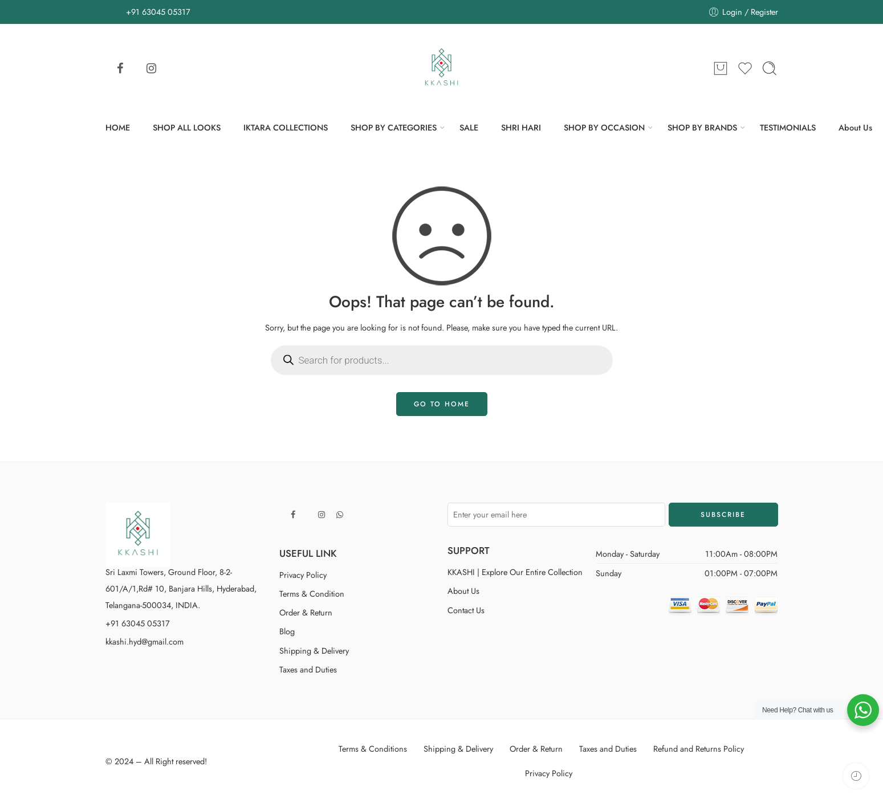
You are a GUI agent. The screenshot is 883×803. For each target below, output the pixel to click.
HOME (117, 127)
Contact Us (466, 610)
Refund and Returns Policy (698, 749)
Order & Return (305, 612)
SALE (468, 127)
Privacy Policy (303, 575)
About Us (855, 127)
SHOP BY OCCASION (604, 127)
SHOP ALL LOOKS (187, 127)
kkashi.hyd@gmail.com (144, 641)
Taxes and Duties (308, 669)
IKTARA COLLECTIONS (285, 127)
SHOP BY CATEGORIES (394, 127)
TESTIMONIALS (788, 127)
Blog (287, 631)
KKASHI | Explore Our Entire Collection (515, 572)
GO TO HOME (442, 404)
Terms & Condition (311, 594)
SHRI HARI (521, 127)
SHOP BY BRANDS (702, 127)
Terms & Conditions (373, 749)
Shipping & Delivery (314, 651)
